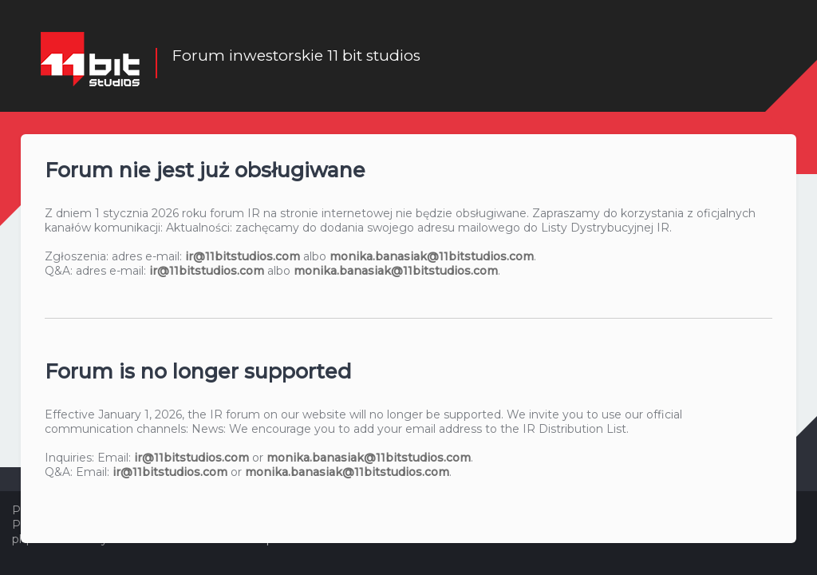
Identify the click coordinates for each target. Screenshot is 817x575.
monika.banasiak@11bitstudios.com (432, 256)
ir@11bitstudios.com (242, 256)
